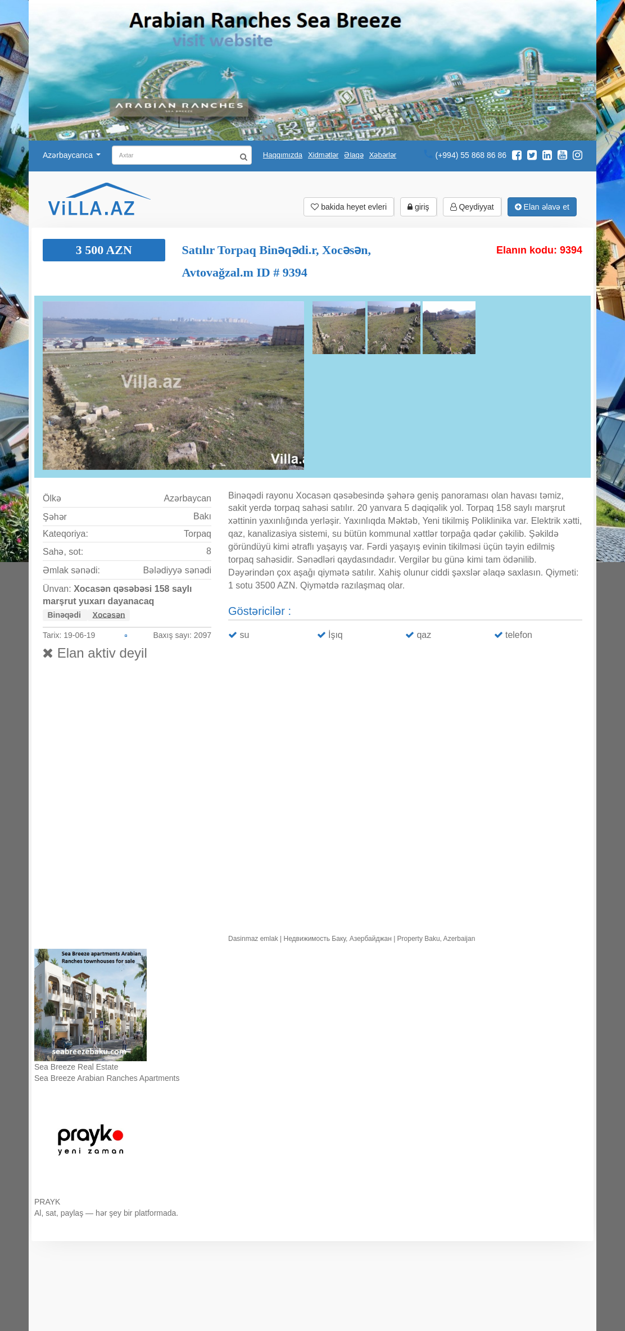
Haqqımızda (282, 155)
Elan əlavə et (542, 207)
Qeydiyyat (472, 207)
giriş (418, 207)
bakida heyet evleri (349, 207)
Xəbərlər (382, 155)
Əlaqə (353, 155)
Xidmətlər (323, 155)
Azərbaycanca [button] (72, 155)
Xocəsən (109, 614)
